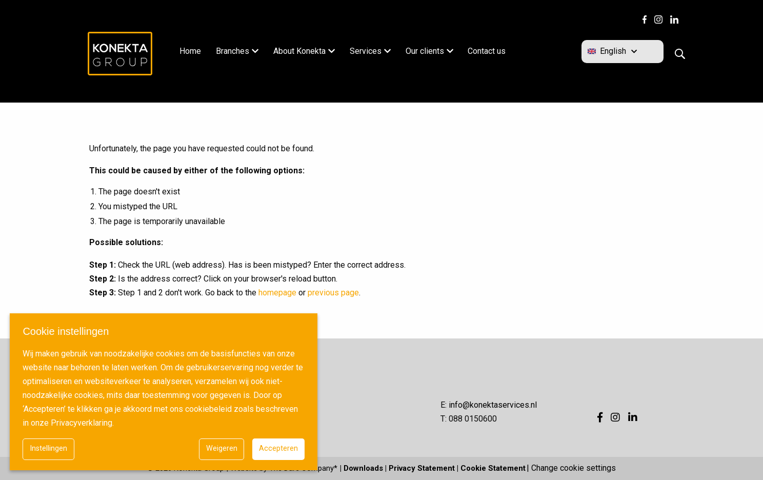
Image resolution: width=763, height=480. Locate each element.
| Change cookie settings (571, 468)
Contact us (487, 51)
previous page (333, 292)
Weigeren (221, 448)
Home (190, 51)
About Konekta (299, 51)
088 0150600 (473, 419)
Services (366, 51)
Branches (232, 51)
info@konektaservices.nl (493, 405)
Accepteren (278, 448)
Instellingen (48, 448)
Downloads (363, 468)
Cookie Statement (493, 468)
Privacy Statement (422, 468)
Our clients (425, 51)
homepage (277, 292)
